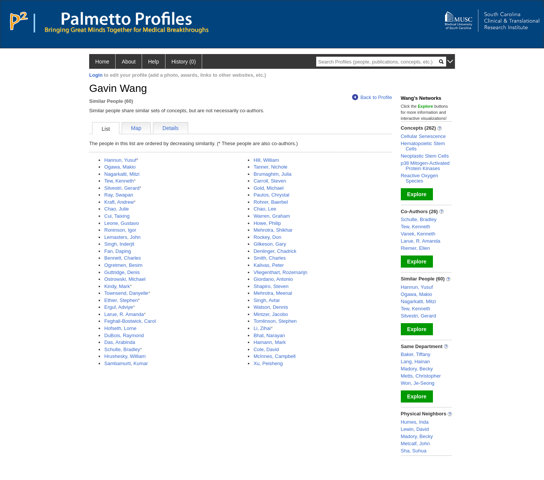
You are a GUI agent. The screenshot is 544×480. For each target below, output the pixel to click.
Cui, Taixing (117, 216)
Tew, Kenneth (119, 181)
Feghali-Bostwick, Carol (130, 321)
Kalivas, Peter (268, 265)
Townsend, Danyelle (126, 293)
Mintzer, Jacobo (270, 314)
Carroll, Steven (269, 181)
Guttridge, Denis (122, 272)
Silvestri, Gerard (121, 188)
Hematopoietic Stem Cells (423, 146)
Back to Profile (372, 97)
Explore (417, 194)
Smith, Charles (269, 258)
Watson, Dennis (270, 307)
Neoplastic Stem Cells (425, 156)
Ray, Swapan (118, 195)
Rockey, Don (267, 237)
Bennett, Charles (122, 258)
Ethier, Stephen (121, 300)
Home (102, 62)
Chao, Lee (264, 209)
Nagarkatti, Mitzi (121, 174)
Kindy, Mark (117, 286)
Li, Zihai (262, 328)
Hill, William (266, 160)
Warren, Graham (271, 216)
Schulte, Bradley (122, 349)
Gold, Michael (268, 188)
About (129, 62)
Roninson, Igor (120, 230)
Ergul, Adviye (118, 307)
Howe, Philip (267, 223)
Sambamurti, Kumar (126, 363)
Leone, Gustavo (121, 223)
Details (170, 128)
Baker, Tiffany (416, 354)
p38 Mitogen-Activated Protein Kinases (425, 165)
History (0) (184, 62)
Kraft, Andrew (119, 202)
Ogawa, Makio (120, 167)
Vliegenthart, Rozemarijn (280, 272)
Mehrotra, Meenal (272, 293)
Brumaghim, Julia (272, 174)
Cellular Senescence (423, 136)
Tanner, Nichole (270, 167)
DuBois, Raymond (124, 335)
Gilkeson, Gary (269, 244)
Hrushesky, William (125, 356)
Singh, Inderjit (119, 244)
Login (95, 75)
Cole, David (266, 349)
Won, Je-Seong (417, 383)
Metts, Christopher (421, 376)
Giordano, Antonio (273, 279)
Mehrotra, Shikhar (272, 230)
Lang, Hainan (415, 361)
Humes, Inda (415, 422)
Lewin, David (415, 429)
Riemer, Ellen (415, 248)
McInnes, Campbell (274, 356)
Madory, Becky (417, 369)
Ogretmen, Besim (123, 265)
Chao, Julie (116, 209)
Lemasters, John (122, 237)
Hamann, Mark (269, 342)
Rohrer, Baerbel (270, 202)
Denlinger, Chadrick (274, 251)
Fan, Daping (117, 251)
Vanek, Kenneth (418, 234)
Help (153, 62)
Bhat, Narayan (269, 335)
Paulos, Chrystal (271, 195)
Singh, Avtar (266, 300)
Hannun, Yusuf (120, 160)
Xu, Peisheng (268, 363)
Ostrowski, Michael (124, 279)
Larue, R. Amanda (124, 314)
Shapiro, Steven (271, 286)
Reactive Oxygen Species (419, 178)
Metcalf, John (415, 443)
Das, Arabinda (119, 342)
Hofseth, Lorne (120, 328)
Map (136, 128)
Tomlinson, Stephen (275, 321)
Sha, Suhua (414, 451)
